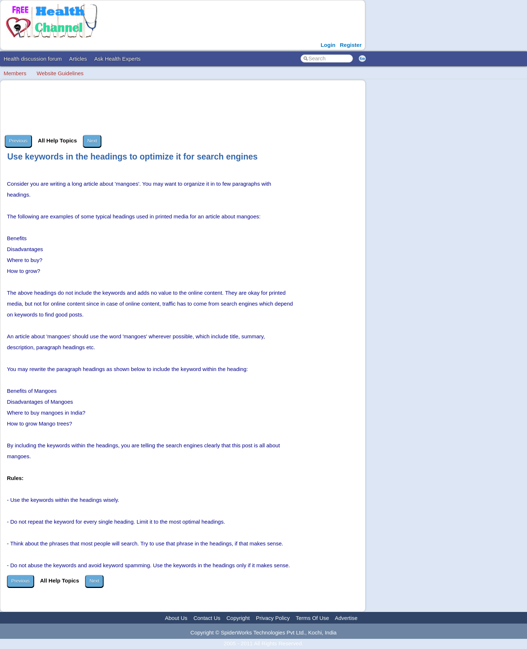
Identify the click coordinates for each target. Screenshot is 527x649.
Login (328, 45)
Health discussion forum (33, 59)
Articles (78, 59)
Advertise (346, 618)
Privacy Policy (273, 618)
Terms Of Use (312, 618)
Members (15, 73)
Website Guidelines (60, 73)
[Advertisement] (183, 107)
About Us (176, 618)
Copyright (238, 618)
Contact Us (206, 618)
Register (351, 45)
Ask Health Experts (117, 59)
